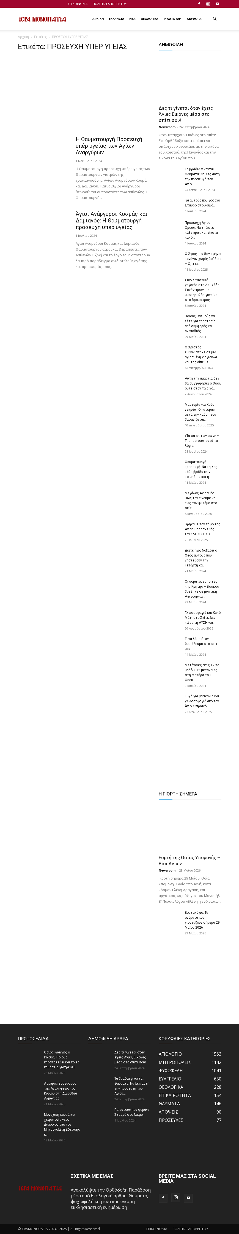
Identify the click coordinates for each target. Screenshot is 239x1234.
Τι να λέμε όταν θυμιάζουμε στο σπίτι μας (202, 644)
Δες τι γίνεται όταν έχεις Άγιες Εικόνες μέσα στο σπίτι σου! (186, 114)
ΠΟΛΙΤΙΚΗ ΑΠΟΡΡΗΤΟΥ (110, 4)
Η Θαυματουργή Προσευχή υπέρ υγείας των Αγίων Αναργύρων (109, 146)
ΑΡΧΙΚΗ (98, 19)
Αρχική (23, 36)
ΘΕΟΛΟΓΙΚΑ (149, 19)
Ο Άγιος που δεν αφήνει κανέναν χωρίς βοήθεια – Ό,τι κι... (203, 259)
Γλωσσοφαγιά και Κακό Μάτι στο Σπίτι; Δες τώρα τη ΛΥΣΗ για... (203, 618)
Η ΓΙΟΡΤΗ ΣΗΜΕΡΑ (178, 794)
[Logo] (42, 19)
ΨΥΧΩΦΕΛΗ (172, 19)
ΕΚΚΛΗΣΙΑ (116, 19)
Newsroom (167, 127)
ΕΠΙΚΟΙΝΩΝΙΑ (77, 4)
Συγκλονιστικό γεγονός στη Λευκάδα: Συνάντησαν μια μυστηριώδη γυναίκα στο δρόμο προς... (202, 290)
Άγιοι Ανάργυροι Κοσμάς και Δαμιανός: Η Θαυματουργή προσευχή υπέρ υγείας (111, 220)
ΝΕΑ (132, 19)
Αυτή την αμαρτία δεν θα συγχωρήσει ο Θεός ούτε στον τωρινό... (203, 383)
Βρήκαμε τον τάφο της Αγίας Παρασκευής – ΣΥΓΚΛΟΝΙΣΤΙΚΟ (202, 529)
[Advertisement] (84, 95)
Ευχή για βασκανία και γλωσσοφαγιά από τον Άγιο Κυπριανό (202, 701)
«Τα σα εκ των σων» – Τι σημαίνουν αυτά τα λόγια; (202, 441)
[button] (214, 19)
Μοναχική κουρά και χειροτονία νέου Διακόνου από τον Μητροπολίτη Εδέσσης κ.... (62, 1124)
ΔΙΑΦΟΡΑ (194, 19)
